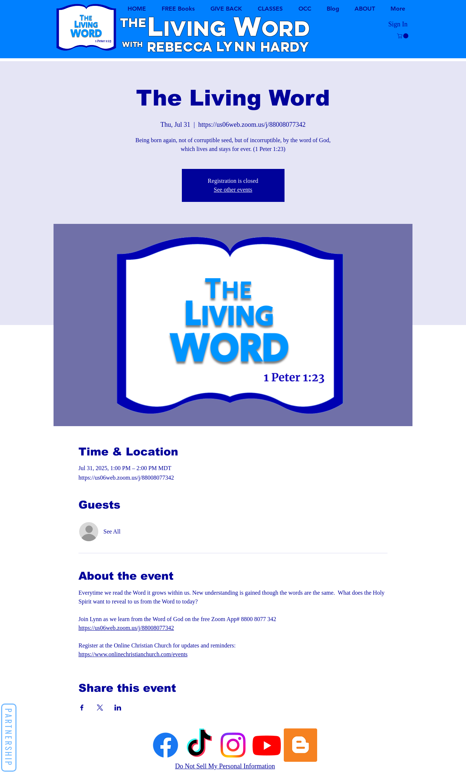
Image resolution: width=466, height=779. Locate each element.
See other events (233, 190)
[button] (270, 8)
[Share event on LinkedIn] (117, 707)
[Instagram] (233, 745)
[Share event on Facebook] (81, 707)
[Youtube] (266, 745)
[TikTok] (199, 745)
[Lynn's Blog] (300, 745)
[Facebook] (165, 745)
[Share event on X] (99, 707)
